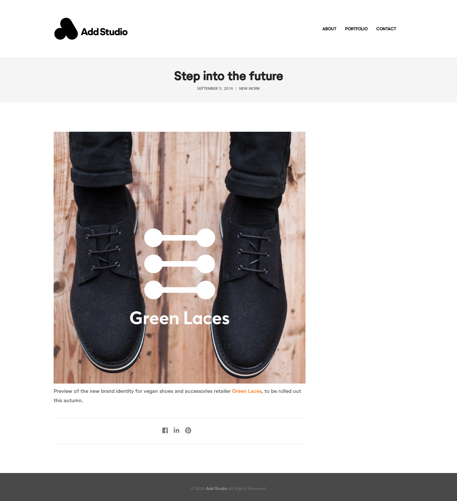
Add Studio (217, 488)
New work (249, 88)
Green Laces (247, 391)
